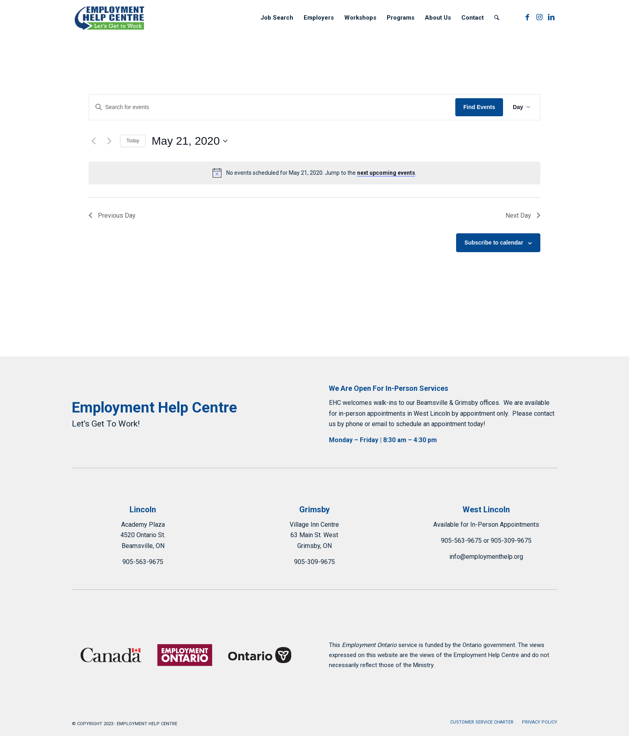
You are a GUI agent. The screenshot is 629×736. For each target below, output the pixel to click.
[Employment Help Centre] (110, 17)
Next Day (522, 215)
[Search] (496, 17)
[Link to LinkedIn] (551, 17)
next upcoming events (386, 173)
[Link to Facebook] (527, 17)
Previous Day (112, 215)
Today (132, 141)
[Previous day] (93, 141)
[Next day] (109, 141)
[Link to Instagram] (539, 17)
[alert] (314, 173)
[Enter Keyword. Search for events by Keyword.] (272, 107)
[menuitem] (276, 17)
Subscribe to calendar (494, 242)
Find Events (479, 107)
